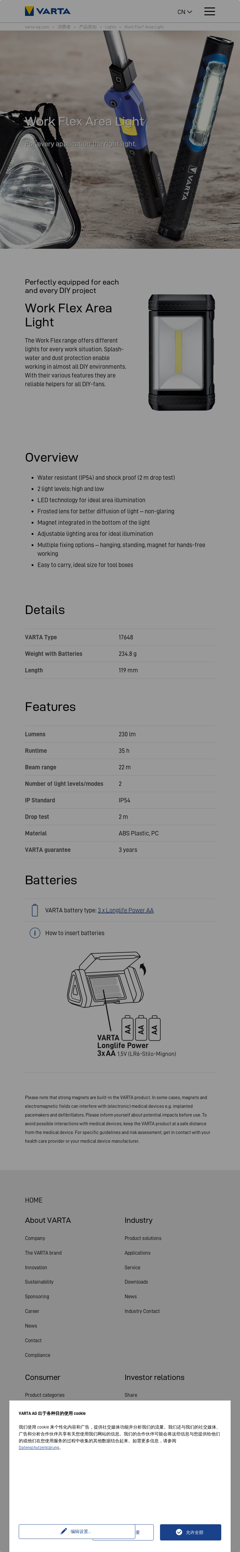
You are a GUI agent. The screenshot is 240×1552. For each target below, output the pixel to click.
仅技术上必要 (127, 1532)
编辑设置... (56, 1532)
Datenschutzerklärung (39, 1447)
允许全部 (194, 1532)
